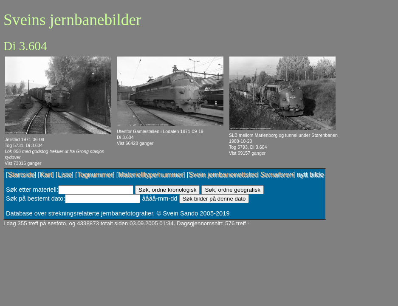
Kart (46, 174)
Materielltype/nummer (150, 174)
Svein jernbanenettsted (241, 174)
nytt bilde (310, 174)
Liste (64, 174)
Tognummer (95, 174)
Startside (21, 174)
